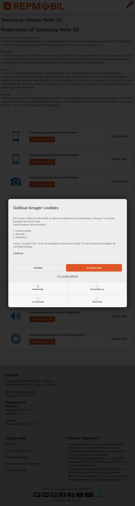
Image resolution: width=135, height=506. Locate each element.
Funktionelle (38, 301)
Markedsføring (97, 289)
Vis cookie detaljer (67, 276)
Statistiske (97, 301)
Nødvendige (37, 289)
